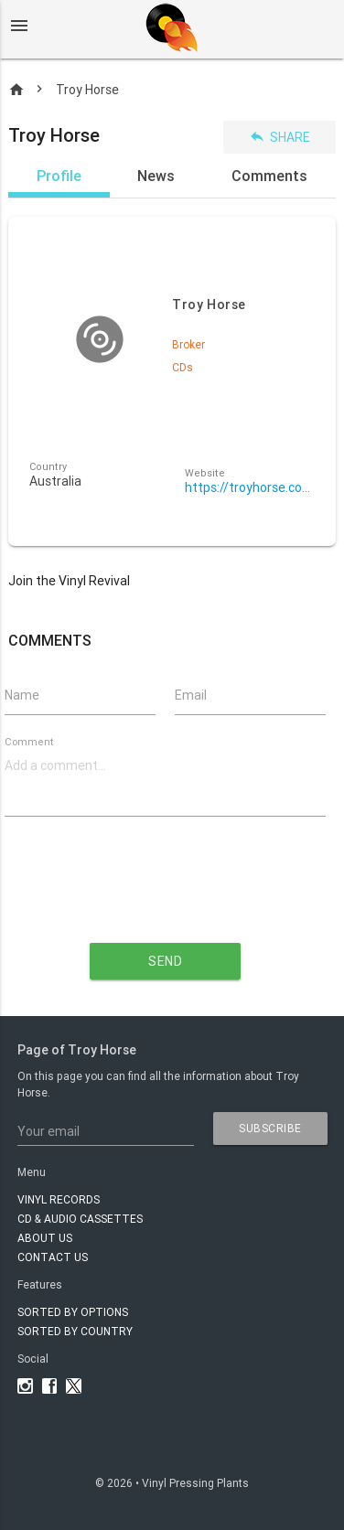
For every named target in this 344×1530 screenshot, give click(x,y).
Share (279, 137)
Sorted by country (75, 1331)
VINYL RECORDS (58, 1199)
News (156, 175)
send (165, 961)
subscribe (270, 1128)
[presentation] (166, 894)
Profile (59, 175)
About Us (44, 1238)
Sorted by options (72, 1312)
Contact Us (52, 1257)
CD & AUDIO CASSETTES (80, 1218)
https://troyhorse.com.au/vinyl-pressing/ (250, 488)
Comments (269, 175)
